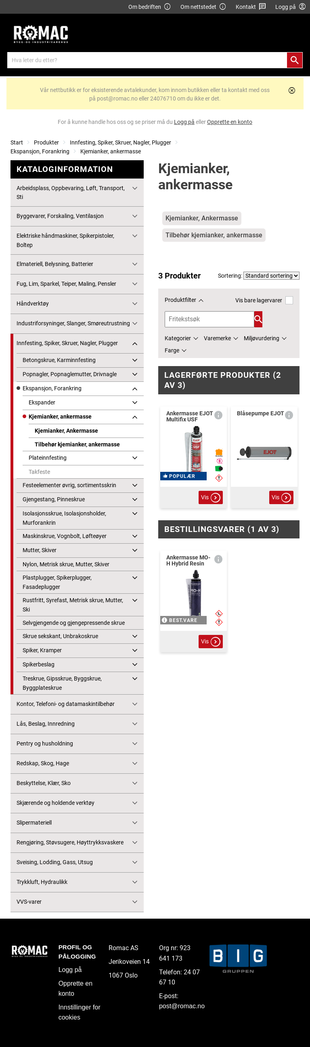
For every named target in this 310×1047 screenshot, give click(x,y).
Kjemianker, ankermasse (110, 151)
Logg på (70, 969)
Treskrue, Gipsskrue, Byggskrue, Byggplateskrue (62, 683)
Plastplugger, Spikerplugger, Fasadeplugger (57, 582)
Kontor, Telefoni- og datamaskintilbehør (66, 704)
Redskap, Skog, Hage (43, 763)
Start (16, 142)
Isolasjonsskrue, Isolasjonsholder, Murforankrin (64, 518)
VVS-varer (29, 901)
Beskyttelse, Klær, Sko (44, 783)
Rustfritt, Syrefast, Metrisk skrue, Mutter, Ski (73, 604)
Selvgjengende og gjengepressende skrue (74, 623)
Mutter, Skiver (40, 550)
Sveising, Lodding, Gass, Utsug (55, 862)
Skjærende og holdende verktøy (55, 803)
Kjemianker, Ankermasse (66, 430)
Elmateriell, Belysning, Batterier (55, 264)
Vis (210, 498)
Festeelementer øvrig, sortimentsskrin (69, 485)
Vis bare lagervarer (264, 300)
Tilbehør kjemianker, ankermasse (77, 444)
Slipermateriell (34, 822)
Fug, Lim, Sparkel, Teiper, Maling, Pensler (66, 284)
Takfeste (39, 472)
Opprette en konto (76, 988)
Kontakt (251, 7)
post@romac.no (182, 1006)
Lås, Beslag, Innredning (46, 723)
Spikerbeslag (38, 664)
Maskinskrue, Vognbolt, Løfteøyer (65, 536)
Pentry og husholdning (45, 743)
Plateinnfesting (48, 457)
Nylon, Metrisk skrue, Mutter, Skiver (66, 564)
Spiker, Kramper (42, 650)
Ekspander (42, 402)
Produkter (46, 142)
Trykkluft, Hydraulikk (42, 882)
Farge (172, 350)
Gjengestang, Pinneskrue (54, 499)
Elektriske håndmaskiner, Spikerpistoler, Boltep (65, 240)
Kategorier (178, 338)
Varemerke (217, 338)
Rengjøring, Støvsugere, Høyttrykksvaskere (70, 842)
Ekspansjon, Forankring (39, 151)
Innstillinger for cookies (80, 1012)
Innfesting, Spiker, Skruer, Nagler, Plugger (120, 142)
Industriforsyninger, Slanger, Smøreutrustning (73, 323)
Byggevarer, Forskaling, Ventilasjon (60, 216)
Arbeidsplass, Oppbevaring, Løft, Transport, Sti (71, 192)
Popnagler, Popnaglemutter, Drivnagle (70, 374)
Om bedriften (149, 7)
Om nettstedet (203, 7)
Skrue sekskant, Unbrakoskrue (60, 636)
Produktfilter (180, 300)
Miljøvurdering (261, 338)
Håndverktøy (33, 303)
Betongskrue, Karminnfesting (59, 360)
